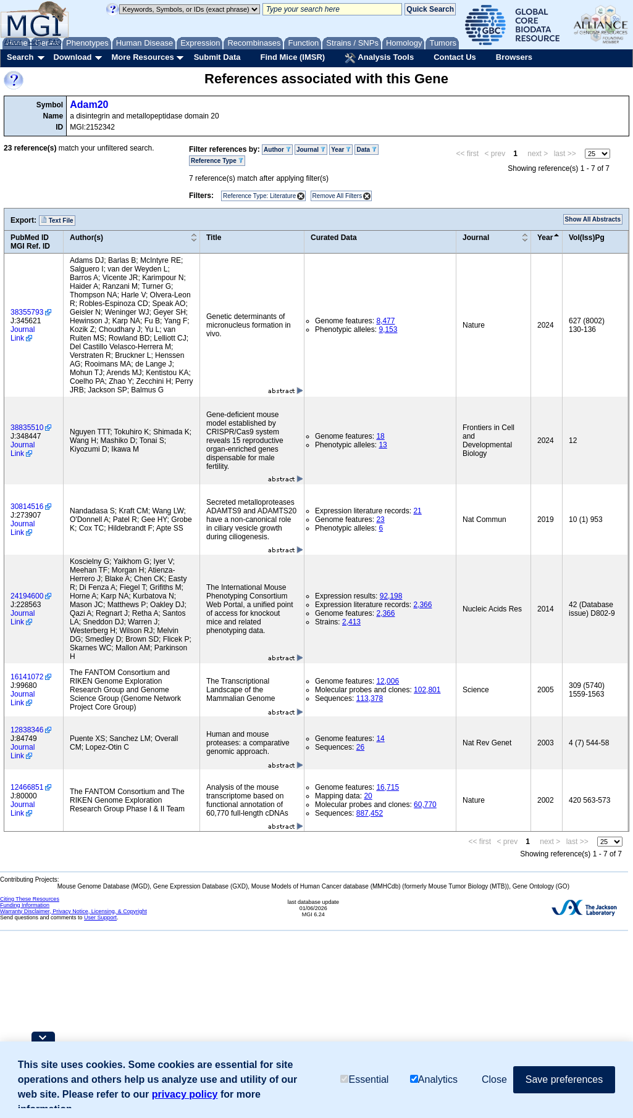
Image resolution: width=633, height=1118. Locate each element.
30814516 (26, 506)
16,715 (387, 787)
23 (380, 519)
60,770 (425, 804)
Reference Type (217, 160)
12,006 (387, 681)
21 (417, 511)
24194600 (26, 596)
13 (383, 445)
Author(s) (86, 237)
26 (360, 747)
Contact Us (455, 57)
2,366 (422, 604)
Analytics (434, 1079)
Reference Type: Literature (259, 196)
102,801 (427, 689)
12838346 (26, 730)
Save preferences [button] (564, 1079)
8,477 (385, 321)
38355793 (26, 312)
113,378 (369, 698)
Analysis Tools (379, 58)
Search (20, 57)
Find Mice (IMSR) (292, 57)
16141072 (26, 677)
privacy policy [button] (185, 1094)
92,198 (391, 596)
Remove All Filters (337, 196)
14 (380, 738)
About (13, 42)
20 (368, 796)
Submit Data (217, 57)
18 (380, 436)
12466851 (26, 787)
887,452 (369, 813)
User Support (100, 917)
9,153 (388, 329)
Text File (57, 220)
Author (277, 149)
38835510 (26, 427)
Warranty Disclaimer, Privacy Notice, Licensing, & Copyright (73, 911)
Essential (364, 1079)
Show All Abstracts (593, 219)
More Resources (142, 57)
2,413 (351, 622)
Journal (310, 149)
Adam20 (89, 104)
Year (341, 149)
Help (35, 42)
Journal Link (22, 333)
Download (72, 57)
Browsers (514, 57)
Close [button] (494, 1079)
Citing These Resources (29, 899)
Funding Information (24, 905)
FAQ (55, 42)
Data (366, 149)
